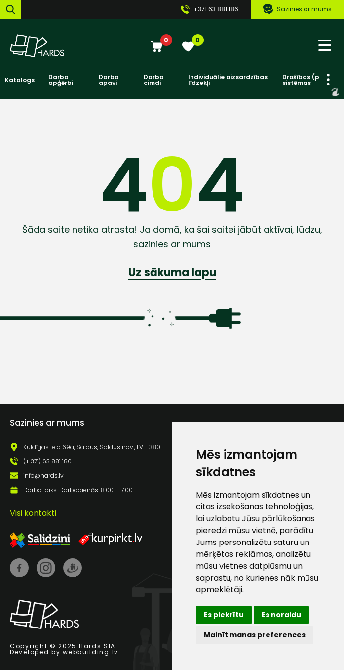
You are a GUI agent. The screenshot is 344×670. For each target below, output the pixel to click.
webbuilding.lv (90, 652)
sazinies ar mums (172, 244)
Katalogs (20, 80)
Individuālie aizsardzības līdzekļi (228, 80)
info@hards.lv (43, 476)
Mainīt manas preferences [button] (255, 635)
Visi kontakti (33, 513)
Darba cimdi (154, 80)
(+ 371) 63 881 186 (47, 461)
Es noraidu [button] (281, 615)
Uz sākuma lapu (172, 272)
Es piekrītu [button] (224, 615)
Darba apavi (109, 80)
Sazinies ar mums (297, 9)
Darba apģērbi (60, 80)
